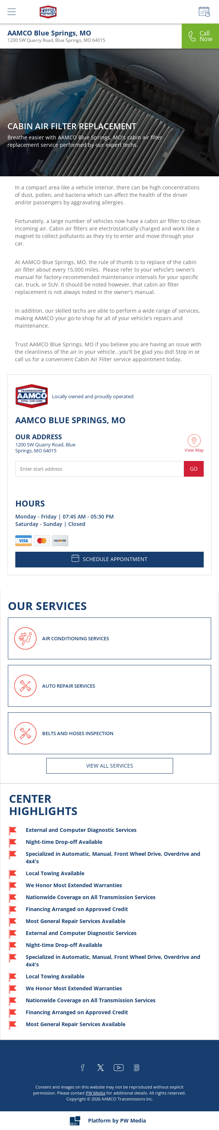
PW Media (95, 1093)
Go (194, 468)
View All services (109, 765)
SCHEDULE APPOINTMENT (109, 558)
